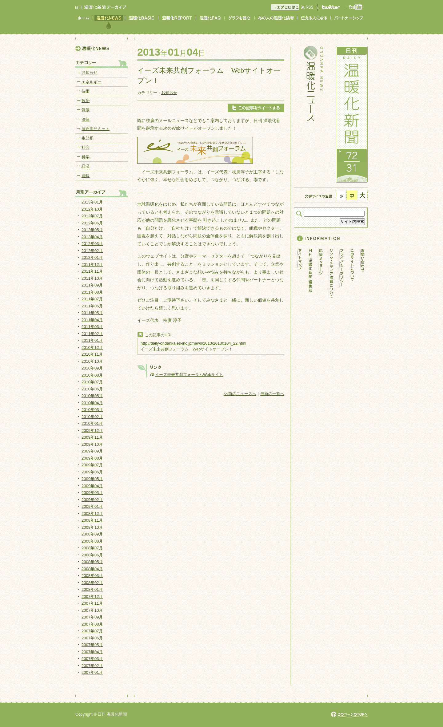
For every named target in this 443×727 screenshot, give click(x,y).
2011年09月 (92, 285)
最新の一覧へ (272, 393)
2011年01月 (92, 340)
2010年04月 (92, 403)
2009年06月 (92, 472)
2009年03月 (92, 492)
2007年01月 (92, 672)
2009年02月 (92, 499)
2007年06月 (92, 638)
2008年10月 (92, 527)
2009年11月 (92, 437)
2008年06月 (92, 555)
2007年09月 (92, 617)
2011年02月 (92, 333)
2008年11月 (92, 520)
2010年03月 (92, 409)
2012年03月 (92, 243)
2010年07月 (92, 382)
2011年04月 (92, 320)
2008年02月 (92, 582)
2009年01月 (92, 506)
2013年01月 (92, 202)
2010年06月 (92, 389)
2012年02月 (92, 250)
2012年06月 (92, 223)
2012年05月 (92, 229)
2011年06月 (92, 306)
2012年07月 (92, 216)
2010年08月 (92, 375)
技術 (86, 91)
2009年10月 (92, 444)
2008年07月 (92, 548)
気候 (86, 110)
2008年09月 (92, 534)
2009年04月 (92, 486)
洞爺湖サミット (96, 128)
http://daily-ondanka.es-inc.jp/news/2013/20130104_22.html (193, 343)
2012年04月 (92, 237)
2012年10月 (92, 209)
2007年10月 (92, 610)
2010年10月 (92, 361)
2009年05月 (92, 478)
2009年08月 (92, 458)
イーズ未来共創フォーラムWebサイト (189, 374)
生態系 (88, 138)
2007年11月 (92, 603)
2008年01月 (92, 589)
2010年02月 (92, 416)
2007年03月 (92, 658)
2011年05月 (92, 312)
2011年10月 (92, 278)
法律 (86, 119)
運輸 (86, 175)
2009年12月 (92, 430)
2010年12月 (92, 347)
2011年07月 (92, 299)
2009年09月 (92, 451)
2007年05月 (92, 644)
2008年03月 (92, 575)
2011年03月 (92, 326)
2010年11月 (92, 354)
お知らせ (169, 92)
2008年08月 (92, 541)
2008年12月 (92, 513)
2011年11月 (92, 271)
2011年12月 (92, 264)
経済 (86, 166)
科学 (86, 157)
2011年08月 (92, 292)
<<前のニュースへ (240, 393)
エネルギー (92, 82)
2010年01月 (92, 423)
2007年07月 (92, 631)
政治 (86, 100)
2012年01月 (92, 257)
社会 (86, 147)
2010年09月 (92, 368)
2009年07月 (92, 465)
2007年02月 (92, 665)
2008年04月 (92, 569)
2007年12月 (92, 596)
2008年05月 (92, 561)
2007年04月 (92, 652)
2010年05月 (92, 395)
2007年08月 (92, 624)
